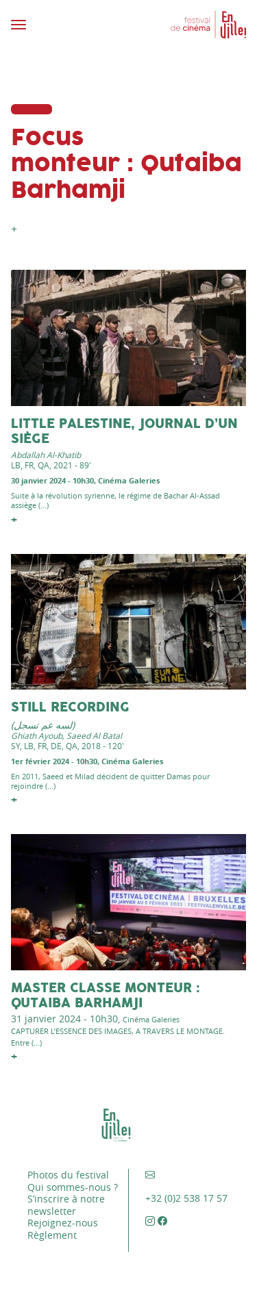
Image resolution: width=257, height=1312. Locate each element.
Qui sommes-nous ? (72, 1187)
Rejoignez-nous (62, 1222)
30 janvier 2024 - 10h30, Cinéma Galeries (85, 480)
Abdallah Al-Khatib (46, 454)
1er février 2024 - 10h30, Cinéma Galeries (87, 761)
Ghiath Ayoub (36, 735)
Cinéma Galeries (151, 1019)
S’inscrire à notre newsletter (66, 1205)
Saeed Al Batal (94, 735)
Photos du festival (68, 1174)
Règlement (52, 1234)
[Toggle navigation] (66, 24)
